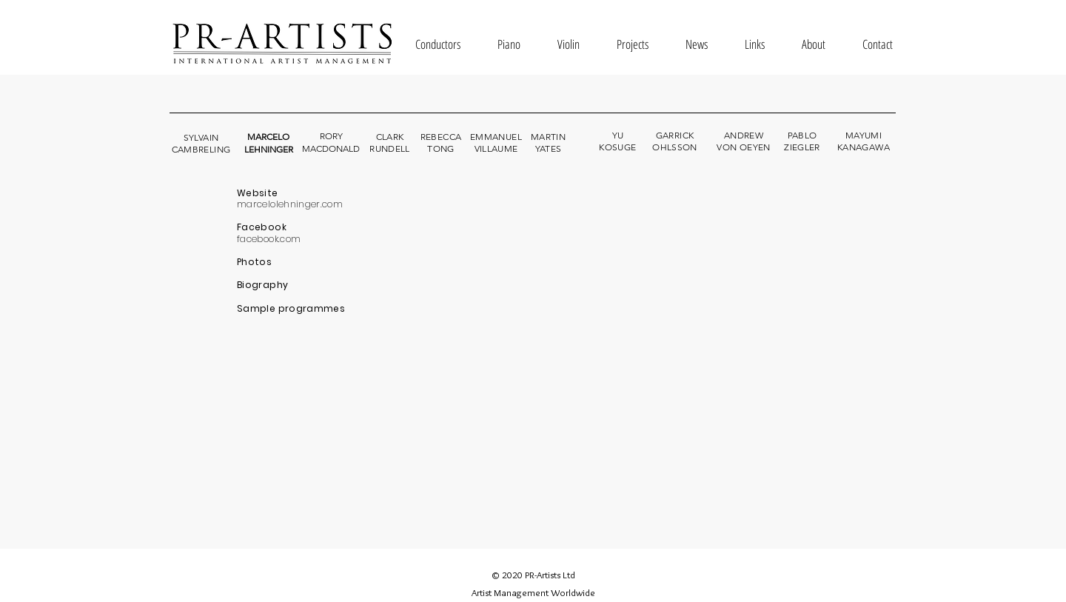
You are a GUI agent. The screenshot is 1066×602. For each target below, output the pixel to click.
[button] (438, 44)
